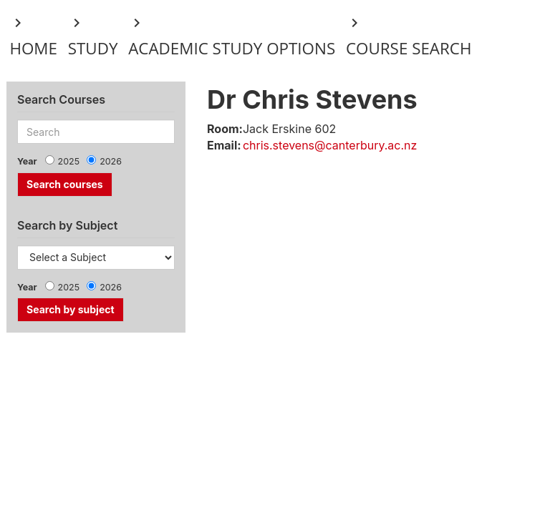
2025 (69, 161)
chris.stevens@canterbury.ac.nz (330, 145)
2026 (111, 161)
